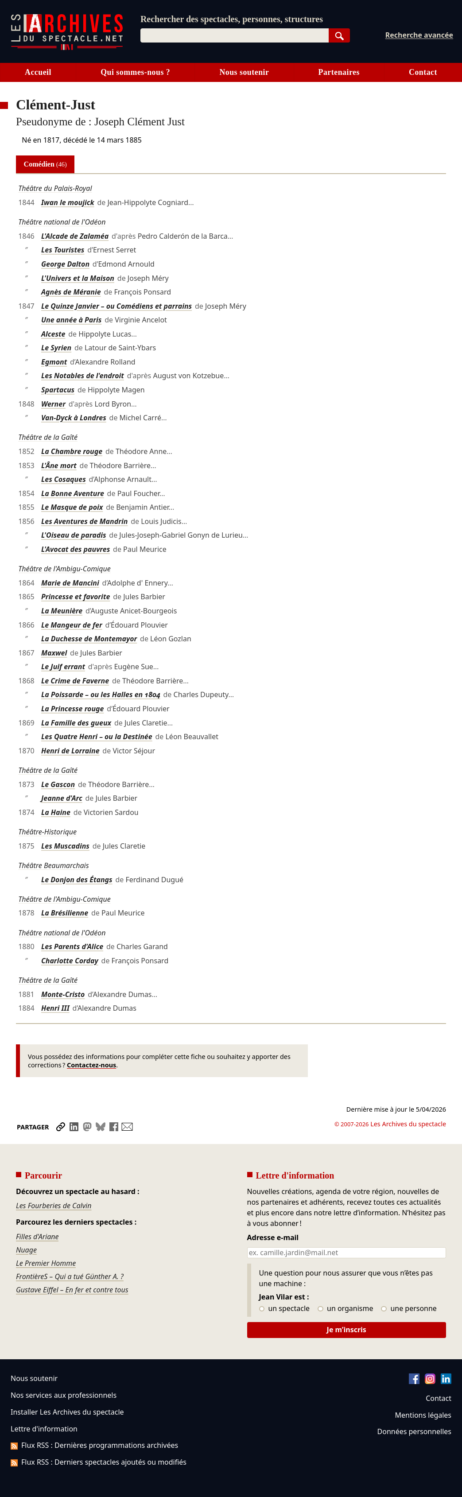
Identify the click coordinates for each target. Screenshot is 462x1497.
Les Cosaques (63, 479)
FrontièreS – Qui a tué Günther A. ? (70, 1276)
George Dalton (65, 264)
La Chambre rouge (71, 451)
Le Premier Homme (46, 1263)
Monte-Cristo (63, 994)
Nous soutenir (244, 72)
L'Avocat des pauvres (75, 549)
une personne (408, 1309)
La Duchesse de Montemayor (89, 639)
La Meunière (61, 611)
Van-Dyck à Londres (73, 418)
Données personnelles (414, 1431)
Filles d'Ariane (37, 1236)
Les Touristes (63, 250)
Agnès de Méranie (71, 292)
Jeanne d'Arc (61, 798)
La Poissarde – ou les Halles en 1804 (100, 694)
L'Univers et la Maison (77, 278)
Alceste (53, 334)
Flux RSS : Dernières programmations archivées (94, 1445)
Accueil (38, 72)
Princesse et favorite (75, 596)
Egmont (54, 362)
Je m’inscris (346, 1329)
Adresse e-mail (273, 1238)
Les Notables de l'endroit (82, 375)
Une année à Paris (71, 320)
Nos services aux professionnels (63, 1395)
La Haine (55, 812)
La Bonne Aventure (72, 493)
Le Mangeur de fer (71, 625)
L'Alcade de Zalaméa (75, 236)
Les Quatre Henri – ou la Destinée (96, 736)
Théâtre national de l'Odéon (61, 222)
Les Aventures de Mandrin (84, 521)
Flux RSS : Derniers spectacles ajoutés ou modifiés (98, 1462)
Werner (53, 404)
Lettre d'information (44, 1429)
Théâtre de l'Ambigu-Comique (64, 569)
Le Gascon (58, 784)
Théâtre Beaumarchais (53, 865)
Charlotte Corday (69, 961)
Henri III (55, 1008)
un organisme (345, 1309)
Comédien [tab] (45, 164)
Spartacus (57, 390)
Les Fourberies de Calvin (54, 1205)
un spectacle (284, 1309)
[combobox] (234, 35)
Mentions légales (423, 1415)
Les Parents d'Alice (72, 946)
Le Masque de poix (72, 507)
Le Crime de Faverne (75, 681)
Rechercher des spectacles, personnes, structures (231, 19)
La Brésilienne (64, 913)
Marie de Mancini (70, 583)
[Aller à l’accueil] (67, 48)
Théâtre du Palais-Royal (55, 188)
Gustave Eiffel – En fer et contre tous (72, 1290)
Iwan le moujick (67, 202)
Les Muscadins (65, 846)
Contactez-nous (91, 1065)
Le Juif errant (63, 666)
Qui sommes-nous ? (135, 72)
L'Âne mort (59, 465)
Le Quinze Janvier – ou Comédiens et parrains (116, 306)
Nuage (26, 1250)
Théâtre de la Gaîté (48, 437)
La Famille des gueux (76, 723)
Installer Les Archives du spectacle (67, 1412)
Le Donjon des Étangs (77, 879)
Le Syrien (56, 348)
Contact (438, 1398)
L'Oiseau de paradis (73, 535)
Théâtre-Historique (47, 832)
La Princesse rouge (72, 709)
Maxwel (54, 653)
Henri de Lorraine (70, 751)
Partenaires (339, 72)
